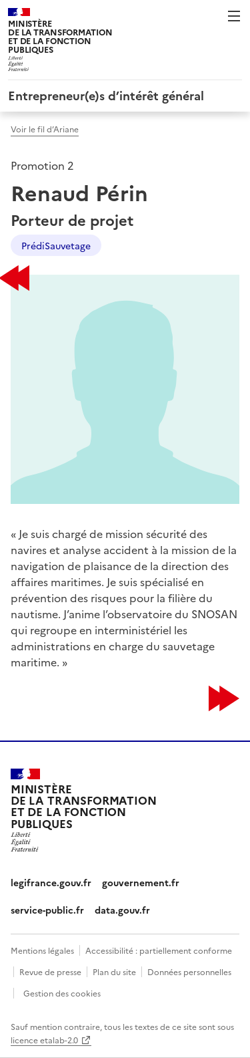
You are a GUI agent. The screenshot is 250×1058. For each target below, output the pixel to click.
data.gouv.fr (122, 909)
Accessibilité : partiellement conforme (158, 950)
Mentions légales (42, 950)
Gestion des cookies (62, 993)
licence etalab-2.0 (44, 1039)
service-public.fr (47, 909)
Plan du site (114, 971)
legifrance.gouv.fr (51, 882)
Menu (234, 16)
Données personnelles (189, 971)
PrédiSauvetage (56, 245)
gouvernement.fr (140, 882)
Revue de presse (50, 971)
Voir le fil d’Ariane (45, 128)
